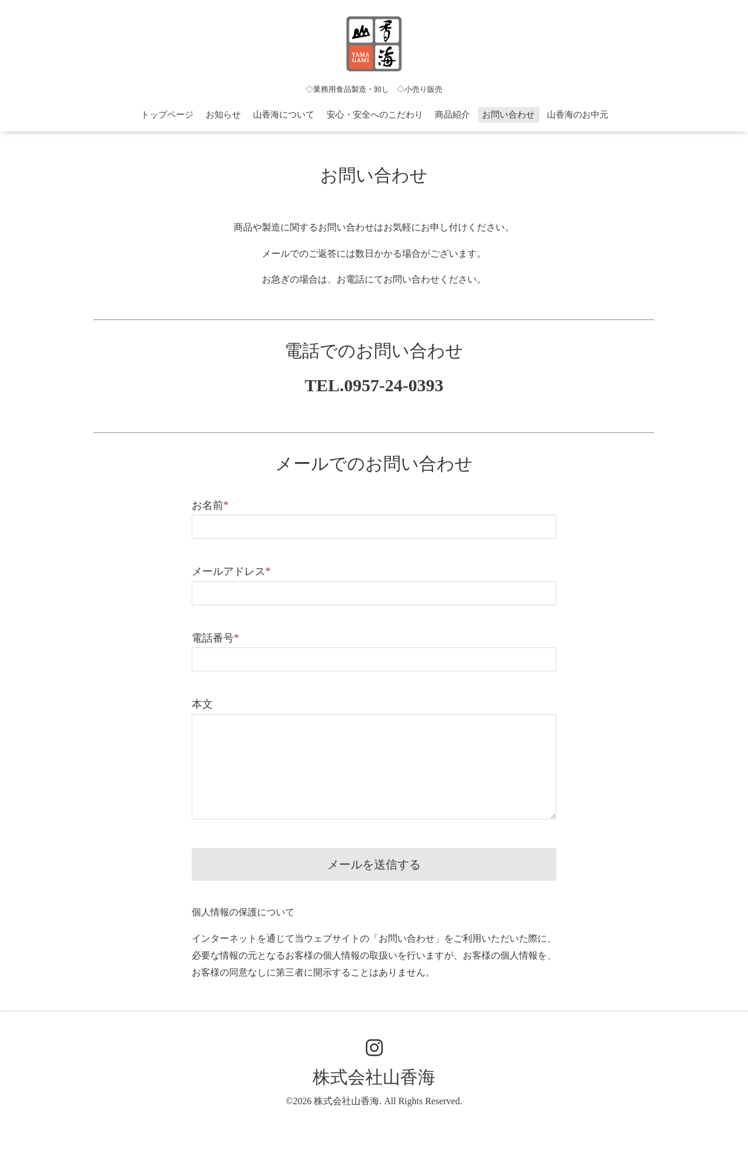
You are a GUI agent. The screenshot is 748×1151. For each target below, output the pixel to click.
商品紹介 (452, 114)
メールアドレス (231, 571)
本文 (202, 704)
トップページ (167, 114)
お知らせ (223, 114)
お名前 (210, 505)
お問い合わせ (508, 114)
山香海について (283, 114)
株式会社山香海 (374, 1077)
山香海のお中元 (577, 114)
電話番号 (215, 638)
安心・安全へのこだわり (375, 114)
